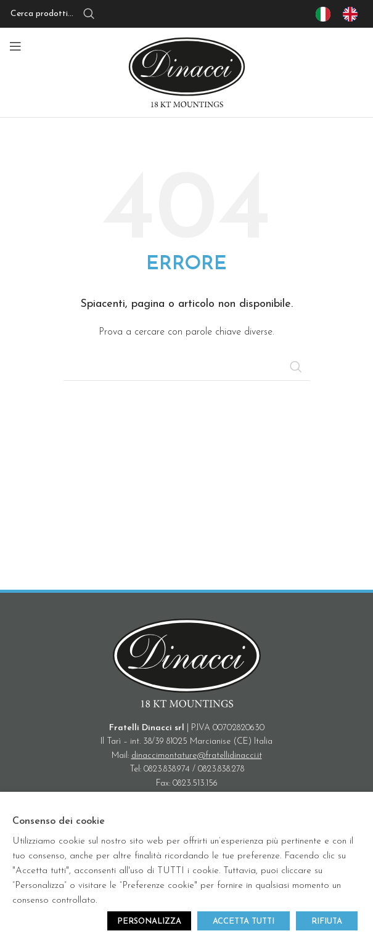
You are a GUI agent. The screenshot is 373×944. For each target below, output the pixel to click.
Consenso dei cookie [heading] (58, 821)
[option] (353, 14)
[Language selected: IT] (343, 14)
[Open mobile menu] (15, 46)
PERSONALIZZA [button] (149, 922)
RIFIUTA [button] (326, 922)
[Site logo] (187, 71)
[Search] (67, 14)
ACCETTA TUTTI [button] (243, 922)
